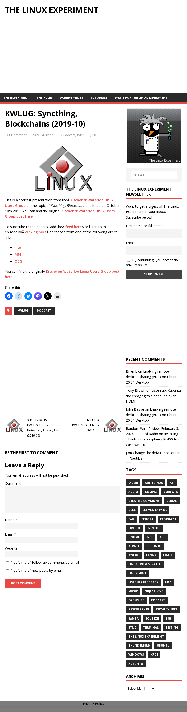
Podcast (69, 135)
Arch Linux (154, 483)
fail (131, 519)
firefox (134, 528)
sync (132, 627)
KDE (162, 537)
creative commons (143, 501)
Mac (168, 582)
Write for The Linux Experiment (141, 98)
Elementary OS (154, 510)
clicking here (35, 232)
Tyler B (51, 135)
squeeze (152, 618)
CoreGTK (171, 492)
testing (171, 627)
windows (136, 654)
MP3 (18, 254)
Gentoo (154, 528)
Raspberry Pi (138, 609)
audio (133, 492)
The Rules (45, 98)
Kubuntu (154, 546)
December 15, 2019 (25, 135)
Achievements (71, 98)
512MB (133, 483)
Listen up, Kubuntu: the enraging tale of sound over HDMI (154, 396)
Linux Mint (137, 573)
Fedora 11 (168, 519)
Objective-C (154, 591)
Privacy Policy (93, 703)
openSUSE (136, 600)
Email (9, 534)
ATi (172, 483)
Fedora (147, 519)
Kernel (134, 546)
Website (11, 548)
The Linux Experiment (146, 636)
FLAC (18, 248)
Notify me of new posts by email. (37, 570)
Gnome (134, 537)
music (133, 591)
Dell (132, 510)
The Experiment (16, 98)
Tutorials (99, 98)
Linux (167, 555)
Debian (172, 501)
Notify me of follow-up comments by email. (45, 562)
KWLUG (22, 310)
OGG (18, 261)
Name (10, 520)
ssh (168, 618)
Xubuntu (135, 664)
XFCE (154, 654)
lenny (151, 555)
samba (133, 618)
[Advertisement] (93, 56)
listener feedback (143, 582)
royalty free (167, 609)
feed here (73, 226)
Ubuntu (163, 645)
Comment (13, 483)
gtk (150, 537)
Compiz (151, 492)
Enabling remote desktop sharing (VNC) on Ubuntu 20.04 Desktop (152, 377)
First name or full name (144, 225)
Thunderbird (139, 645)
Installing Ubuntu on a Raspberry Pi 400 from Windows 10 (154, 439)
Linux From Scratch (144, 564)
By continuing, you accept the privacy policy (152, 262)
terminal (151, 627)
